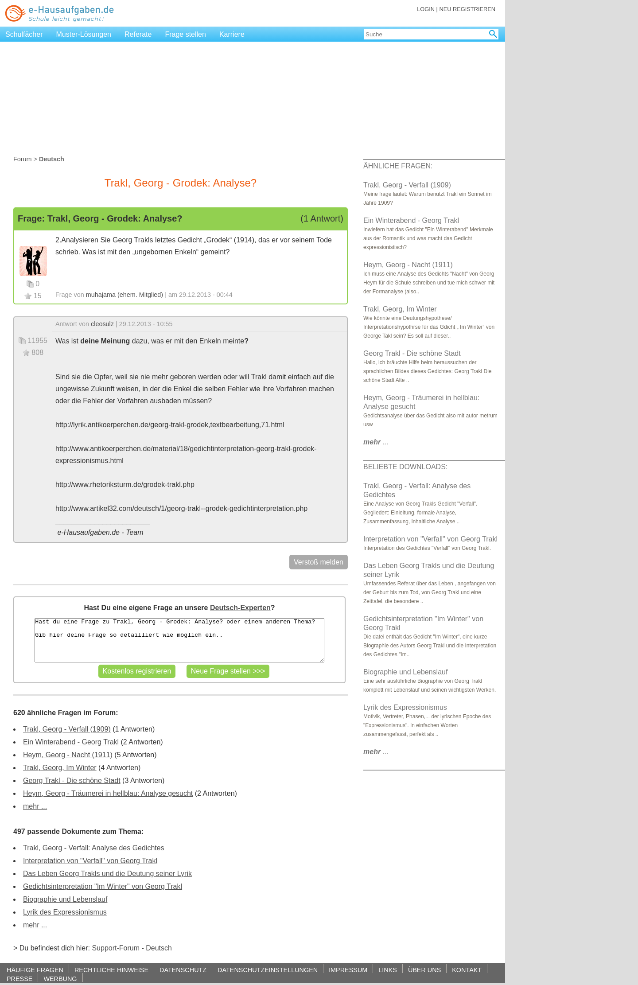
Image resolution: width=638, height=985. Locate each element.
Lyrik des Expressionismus (65, 912)
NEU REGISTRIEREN (467, 9)
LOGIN (426, 9)
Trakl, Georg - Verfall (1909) (67, 729)
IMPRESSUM (348, 969)
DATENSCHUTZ (183, 969)
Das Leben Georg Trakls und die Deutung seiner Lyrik (107, 873)
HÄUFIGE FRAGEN (35, 969)
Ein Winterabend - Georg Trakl (71, 742)
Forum (22, 159)
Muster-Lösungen (84, 34)
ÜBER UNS (424, 969)
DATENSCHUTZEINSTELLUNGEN (268, 969)
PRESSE (19, 978)
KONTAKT (467, 969)
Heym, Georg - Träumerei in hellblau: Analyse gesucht (108, 793)
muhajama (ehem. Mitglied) (124, 294)
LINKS (387, 969)
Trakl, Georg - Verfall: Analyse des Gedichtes (93, 848)
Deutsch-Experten (240, 607)
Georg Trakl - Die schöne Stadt (72, 780)
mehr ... (35, 806)
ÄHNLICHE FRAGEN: (397, 166)
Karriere (232, 34)
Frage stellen (185, 34)
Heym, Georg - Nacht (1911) (68, 755)
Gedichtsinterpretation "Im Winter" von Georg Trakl (102, 886)
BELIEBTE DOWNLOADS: (405, 467)
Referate (138, 34)
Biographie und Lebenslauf (65, 899)
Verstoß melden (318, 562)
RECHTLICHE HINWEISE (111, 969)
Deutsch (159, 948)
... (376, 442)
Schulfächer (24, 34)
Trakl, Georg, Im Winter (60, 767)
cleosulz (102, 323)
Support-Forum (116, 948)
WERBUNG (60, 978)
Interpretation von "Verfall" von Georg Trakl (90, 860)
